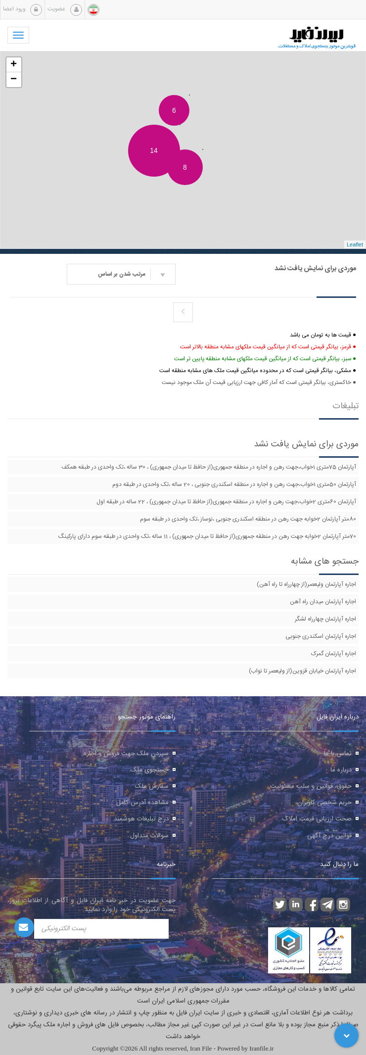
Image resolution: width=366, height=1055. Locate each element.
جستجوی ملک (150, 770)
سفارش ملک (152, 786)
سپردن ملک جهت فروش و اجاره (126, 753)
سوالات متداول (149, 835)
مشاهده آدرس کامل (142, 802)
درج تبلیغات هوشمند (141, 819)
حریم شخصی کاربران (324, 802)
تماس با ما (338, 753)
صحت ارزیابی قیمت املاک (317, 819)
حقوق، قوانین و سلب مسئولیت (311, 786)
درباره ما (341, 770)
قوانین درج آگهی (329, 835)
